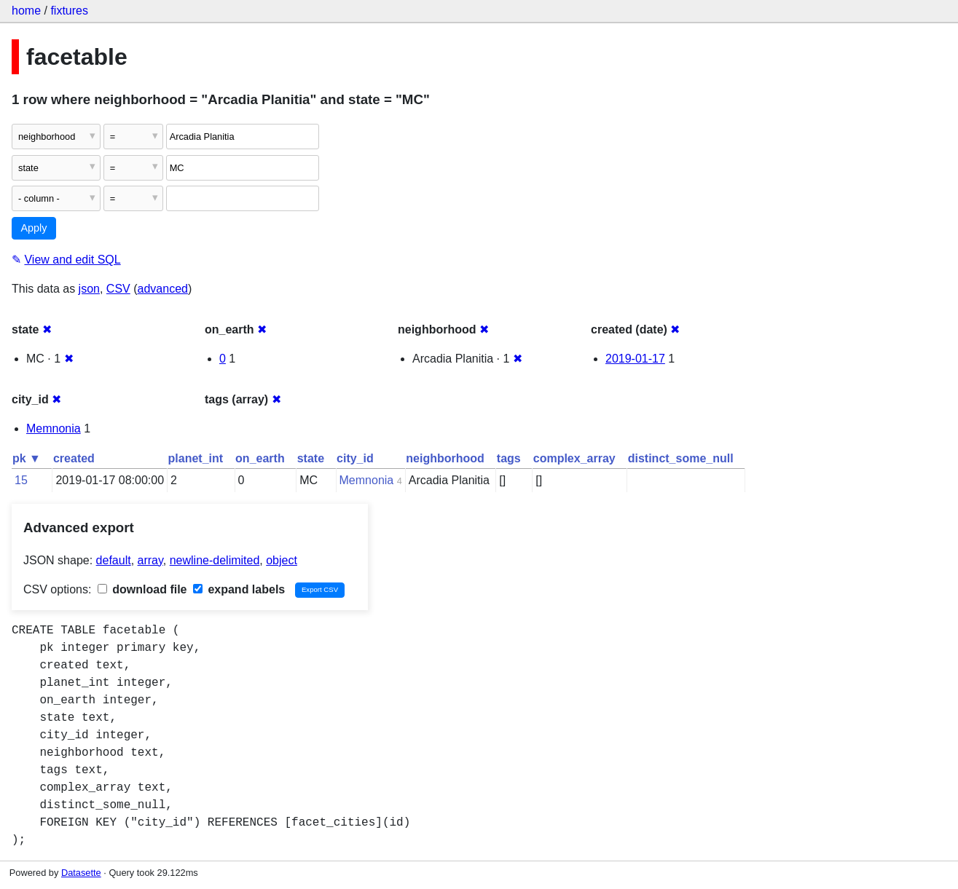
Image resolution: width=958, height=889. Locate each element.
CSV (118, 288)
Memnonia (53, 428)
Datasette (81, 872)
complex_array (574, 458)
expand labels (239, 589)
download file (142, 589)
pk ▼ (26, 458)
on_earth (260, 458)
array (150, 560)
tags (509, 458)
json (89, 288)
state (310, 458)
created (74, 458)
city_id (355, 458)
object (281, 560)
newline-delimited (215, 560)
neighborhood (445, 458)
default (113, 560)
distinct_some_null (681, 458)
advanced (163, 288)
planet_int (196, 458)
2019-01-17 (635, 358)
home (26, 10)
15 (21, 480)
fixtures (69, 10)
